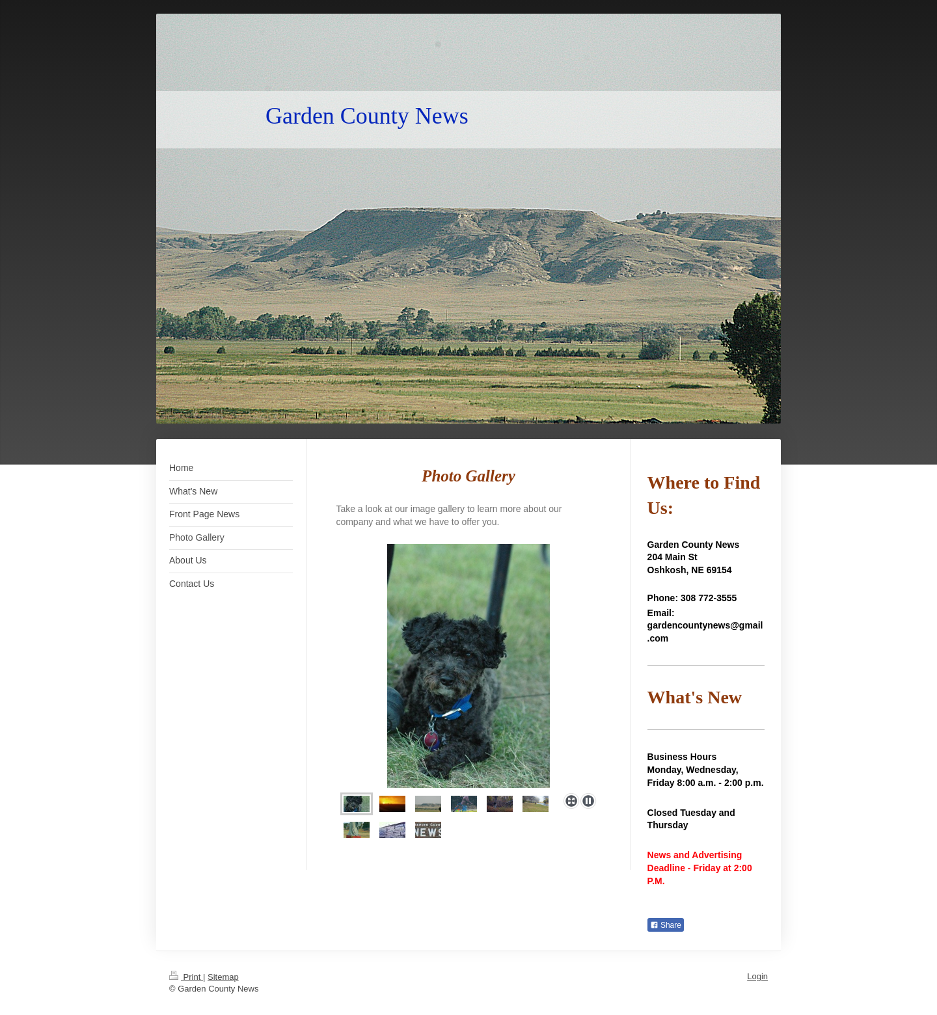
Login (757, 976)
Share (665, 925)
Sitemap (223, 977)
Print (186, 977)
